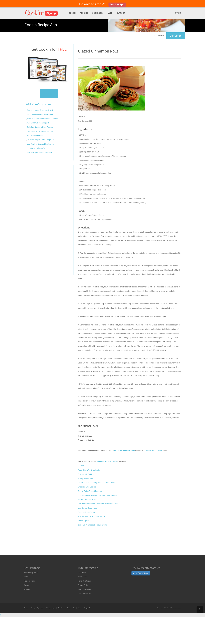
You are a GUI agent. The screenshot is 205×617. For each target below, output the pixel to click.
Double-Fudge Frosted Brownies (90, 491)
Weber (26, 585)
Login (178, 13)
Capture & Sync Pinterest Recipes (40, 131)
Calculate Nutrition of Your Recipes (40, 127)
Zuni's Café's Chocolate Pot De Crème (92, 525)
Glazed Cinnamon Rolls (87, 500)
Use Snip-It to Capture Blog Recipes (40, 144)
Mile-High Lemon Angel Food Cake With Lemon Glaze (98, 504)
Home (26, 608)
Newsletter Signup (85, 581)
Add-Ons (84, 13)
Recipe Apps (50, 608)
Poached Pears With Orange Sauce (91, 516)
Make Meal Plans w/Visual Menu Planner (42, 119)
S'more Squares (84, 521)
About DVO (82, 577)
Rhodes (27, 589)
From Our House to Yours (107, 462)
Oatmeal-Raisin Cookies (87, 512)
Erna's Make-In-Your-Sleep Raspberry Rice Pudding (97, 495)
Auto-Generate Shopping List (38, 123)
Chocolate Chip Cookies (87, 487)
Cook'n (72, 13)
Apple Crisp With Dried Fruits (89, 470)
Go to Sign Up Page (140, 573)
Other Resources (84, 594)
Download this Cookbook (153, 450)
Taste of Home (29, 581)
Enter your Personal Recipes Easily (40, 114)
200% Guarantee (84, 589)
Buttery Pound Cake (85, 478)
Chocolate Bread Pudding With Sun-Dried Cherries (97, 483)
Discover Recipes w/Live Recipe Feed (41, 140)
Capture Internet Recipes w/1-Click (40, 110)
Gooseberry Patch (31, 573)
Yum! (110, 13)
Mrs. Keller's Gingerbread (87, 508)
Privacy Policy (83, 585)
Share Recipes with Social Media (39, 152)
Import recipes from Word (36, 148)
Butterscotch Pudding (86, 474)
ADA (26, 577)
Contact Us (82, 573)
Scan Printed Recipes (35, 136)
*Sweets (81, 466)
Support (121, 13)
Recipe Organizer (37, 608)
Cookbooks (98, 13)
